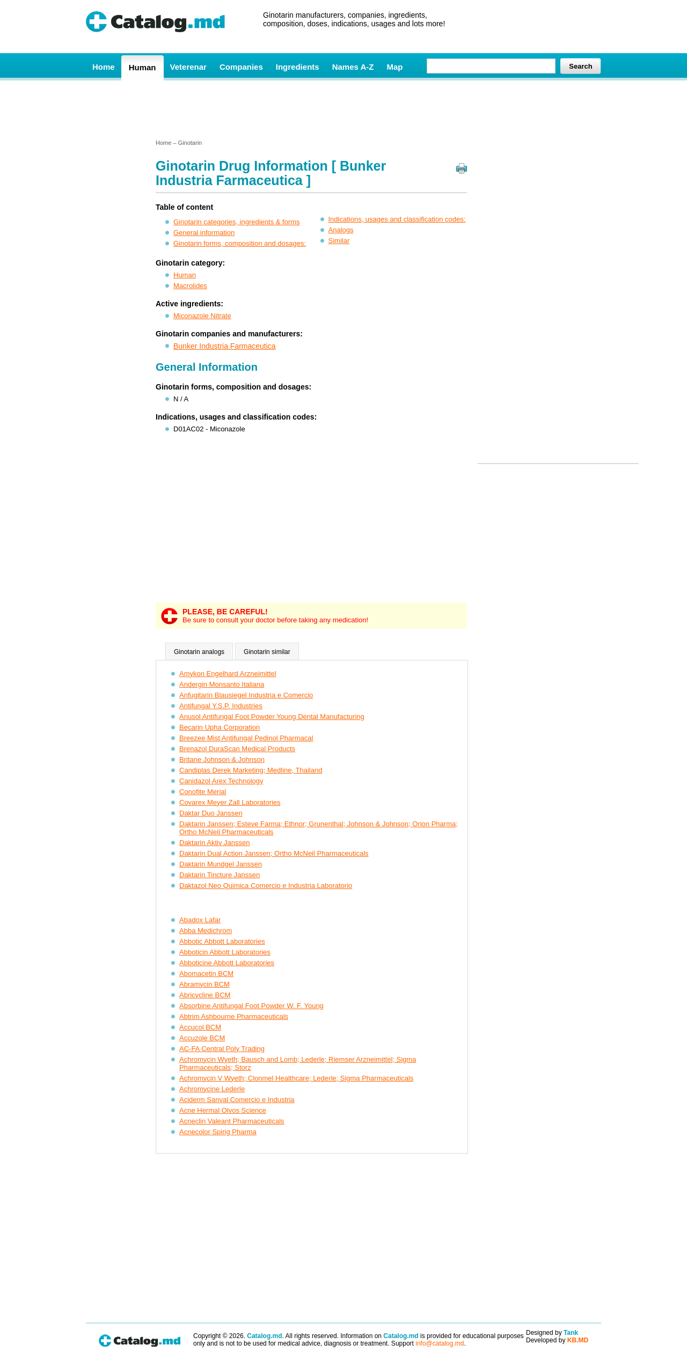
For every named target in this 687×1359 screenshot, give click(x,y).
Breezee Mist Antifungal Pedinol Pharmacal (246, 738)
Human (142, 67)
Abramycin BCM (204, 984)
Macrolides (190, 286)
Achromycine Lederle (212, 1089)
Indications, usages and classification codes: (397, 219)
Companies (241, 66)
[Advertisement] (343, 109)
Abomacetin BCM (206, 973)
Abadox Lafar (200, 920)
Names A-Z (353, 66)
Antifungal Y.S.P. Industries (220, 706)
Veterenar (188, 66)
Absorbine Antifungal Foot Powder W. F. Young (251, 1006)
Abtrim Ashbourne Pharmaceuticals (233, 1016)
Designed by (552, 1332)
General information (204, 233)
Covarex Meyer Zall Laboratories (230, 802)
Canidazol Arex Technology (221, 781)
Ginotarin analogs (199, 652)
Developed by (557, 1340)
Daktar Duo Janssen (211, 813)
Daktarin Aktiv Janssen (214, 843)
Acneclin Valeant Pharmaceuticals (231, 1121)
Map (394, 66)
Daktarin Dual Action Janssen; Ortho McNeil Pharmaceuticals (274, 853)
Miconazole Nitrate (202, 316)
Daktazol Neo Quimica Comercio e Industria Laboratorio (265, 885)
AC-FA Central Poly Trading (222, 1049)
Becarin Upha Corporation (219, 727)
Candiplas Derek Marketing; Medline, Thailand (250, 770)
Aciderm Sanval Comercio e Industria (237, 1100)
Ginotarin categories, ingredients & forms (236, 222)
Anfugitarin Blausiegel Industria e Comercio (246, 695)
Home (103, 66)
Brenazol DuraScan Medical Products (237, 749)
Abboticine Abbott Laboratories (226, 963)
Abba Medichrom (205, 931)
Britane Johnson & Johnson (222, 759)
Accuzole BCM (202, 1038)
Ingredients (297, 66)
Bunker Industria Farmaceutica (224, 346)
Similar (339, 241)
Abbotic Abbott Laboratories (222, 941)
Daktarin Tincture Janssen (219, 875)
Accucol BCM (200, 1027)
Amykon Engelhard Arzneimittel (227, 674)
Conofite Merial (202, 792)
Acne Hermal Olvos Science (222, 1110)
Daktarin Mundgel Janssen (220, 864)
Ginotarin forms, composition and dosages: (239, 243)
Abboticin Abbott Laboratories (225, 952)
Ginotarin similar (267, 652)
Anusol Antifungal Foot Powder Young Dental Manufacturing (271, 716)
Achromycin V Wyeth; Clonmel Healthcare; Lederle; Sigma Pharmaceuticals (296, 1078)
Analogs (341, 230)
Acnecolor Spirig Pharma (218, 1132)
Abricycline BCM (204, 995)
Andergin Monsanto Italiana (221, 684)
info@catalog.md (439, 1343)
